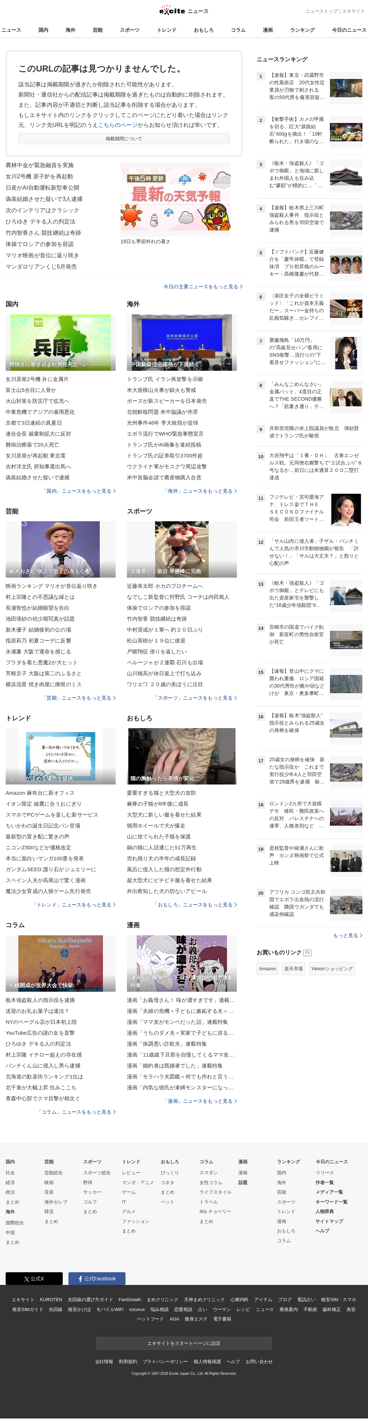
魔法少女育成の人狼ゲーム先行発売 (48, 891)
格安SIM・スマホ (338, 1299)
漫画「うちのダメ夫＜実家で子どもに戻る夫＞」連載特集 (182, 1033)
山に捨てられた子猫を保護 (159, 836)
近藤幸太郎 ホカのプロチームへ (165, 586)
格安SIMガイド (27, 1309)
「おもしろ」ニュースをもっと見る (195, 904)
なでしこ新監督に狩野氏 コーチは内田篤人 (178, 597)
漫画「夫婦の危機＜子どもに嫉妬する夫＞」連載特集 (182, 1011)
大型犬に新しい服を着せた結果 (164, 815)
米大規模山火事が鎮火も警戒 (161, 390)
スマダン (209, 1172)
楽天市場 (293, 968)
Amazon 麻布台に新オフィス (40, 793)
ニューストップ (322, 11)
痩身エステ (196, 1319)
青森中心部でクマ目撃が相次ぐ (43, 1098)
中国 (10, 1232)
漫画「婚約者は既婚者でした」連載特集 (175, 1066)
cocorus (137, 1309)
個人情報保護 (207, 1361)
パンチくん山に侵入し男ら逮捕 (43, 1066)
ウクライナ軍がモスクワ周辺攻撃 (167, 466)
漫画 (268, 30)
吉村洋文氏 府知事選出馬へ (38, 466)
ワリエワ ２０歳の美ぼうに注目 (165, 684)
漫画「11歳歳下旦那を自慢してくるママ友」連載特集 (182, 1055)
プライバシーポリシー (165, 1361)
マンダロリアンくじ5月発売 (41, 267)
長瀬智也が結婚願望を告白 (37, 608)
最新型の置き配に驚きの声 (37, 836)
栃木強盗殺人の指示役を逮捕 (40, 1000)
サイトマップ (329, 1221)
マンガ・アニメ (138, 1182)
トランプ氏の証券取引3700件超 (165, 455)
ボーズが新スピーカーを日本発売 (167, 401)
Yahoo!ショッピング (332, 968)
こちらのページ (118, 125)
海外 (70, 30)
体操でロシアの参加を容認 (40, 244)
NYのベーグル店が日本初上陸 (41, 1022)
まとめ (12, 1202)
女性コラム (211, 1182)
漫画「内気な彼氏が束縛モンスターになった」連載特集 (182, 1087)
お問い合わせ (259, 1361)
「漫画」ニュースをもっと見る (200, 1101)
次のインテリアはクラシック (43, 210)
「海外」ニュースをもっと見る (200, 491)
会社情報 (104, 1361)
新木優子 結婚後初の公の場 (38, 630)
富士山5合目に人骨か (31, 390)
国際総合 (15, 1222)
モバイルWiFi (109, 1309)
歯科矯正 (332, 1309)
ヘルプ (322, 1230)
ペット (167, 1202)
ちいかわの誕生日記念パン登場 (43, 826)
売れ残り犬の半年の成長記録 (161, 858)
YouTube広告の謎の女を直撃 (40, 1033)
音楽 (49, 1192)
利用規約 (128, 1361)
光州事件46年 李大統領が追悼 (162, 423)
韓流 (49, 1211)
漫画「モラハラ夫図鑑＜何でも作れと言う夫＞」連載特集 (182, 1076)
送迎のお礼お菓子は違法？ (37, 1011)
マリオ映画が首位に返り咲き (43, 255)
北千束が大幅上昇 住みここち (41, 1087)
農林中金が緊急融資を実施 (40, 165)
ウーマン (222, 1309)
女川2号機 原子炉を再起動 (39, 176)
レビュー (131, 1172)
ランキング (302, 30)
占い (202, 1309)
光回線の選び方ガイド (90, 1299)
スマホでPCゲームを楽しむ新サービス (52, 815)
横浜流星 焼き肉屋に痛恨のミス (44, 684)
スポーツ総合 (97, 1172)
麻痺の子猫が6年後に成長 (158, 804)
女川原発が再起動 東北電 (36, 455)
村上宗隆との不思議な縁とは (40, 597)
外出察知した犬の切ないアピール (167, 891)
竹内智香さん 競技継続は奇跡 (43, 233)
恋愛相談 (183, 1309)
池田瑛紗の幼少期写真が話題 (40, 619)
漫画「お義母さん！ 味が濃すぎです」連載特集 (182, 1000)
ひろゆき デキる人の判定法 (40, 221)
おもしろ (204, 30)
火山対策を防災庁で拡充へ (37, 401)
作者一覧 (324, 1182)
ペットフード (150, 1319)
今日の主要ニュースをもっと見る (203, 286)
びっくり (170, 1172)
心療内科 (240, 1299)
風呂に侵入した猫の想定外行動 (164, 869)
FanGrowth (130, 1299)
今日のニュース (349, 30)
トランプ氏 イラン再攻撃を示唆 (165, 379)
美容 (351, 1309)
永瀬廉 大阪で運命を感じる (38, 651)
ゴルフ (90, 1202)
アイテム (263, 1299)
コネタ (167, 1182)
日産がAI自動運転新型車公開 (42, 188)
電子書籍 (222, 1319)
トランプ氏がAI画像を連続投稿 (164, 445)
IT (124, 1202)
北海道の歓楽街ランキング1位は (44, 1076)
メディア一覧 (329, 1192)
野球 (87, 1182)
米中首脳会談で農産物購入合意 (164, 477)
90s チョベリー (215, 1211)
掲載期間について (124, 138)
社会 (10, 1172)
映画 (49, 1182)
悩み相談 (159, 1309)
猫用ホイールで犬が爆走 (156, 826)
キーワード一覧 (331, 1202)
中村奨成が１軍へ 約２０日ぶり (165, 630)
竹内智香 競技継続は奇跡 (157, 619)
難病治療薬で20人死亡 (33, 445)
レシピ (243, 1309)
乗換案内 (289, 1309)
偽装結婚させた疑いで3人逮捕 (44, 199)
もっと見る (347, 935)
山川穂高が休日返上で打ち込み (164, 673)
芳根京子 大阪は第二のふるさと (44, 673)
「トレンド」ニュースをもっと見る (74, 904)
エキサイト (353, 11)
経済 (10, 1182)
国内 (43, 30)
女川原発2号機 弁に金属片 (37, 379)
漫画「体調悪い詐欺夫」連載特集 (167, 1044)
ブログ (285, 1299)
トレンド (167, 30)
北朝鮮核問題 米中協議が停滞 (162, 412)
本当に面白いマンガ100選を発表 (45, 858)
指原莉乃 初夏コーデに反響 (38, 641)
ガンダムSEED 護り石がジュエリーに (51, 869)
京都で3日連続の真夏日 (34, 423)
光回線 (55, 1309)
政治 (10, 1192)
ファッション (135, 1221)
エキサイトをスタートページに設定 (184, 1343)
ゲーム (129, 1192)
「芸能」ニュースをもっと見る (79, 698)
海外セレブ (55, 1202)
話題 (242, 1182)
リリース (325, 1172)
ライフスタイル (216, 1192)
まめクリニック (162, 1299)
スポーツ (130, 30)
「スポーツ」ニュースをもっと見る (195, 698)
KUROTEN (51, 1299)
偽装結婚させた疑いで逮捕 (37, 477)
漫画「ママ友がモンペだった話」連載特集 (177, 1022)
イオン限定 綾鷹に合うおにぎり (44, 804)
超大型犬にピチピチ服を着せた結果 (169, 880)
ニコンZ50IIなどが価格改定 (38, 847)
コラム (238, 30)
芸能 (98, 30)
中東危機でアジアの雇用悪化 (40, 412)
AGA (174, 1319)
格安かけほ (79, 1309)
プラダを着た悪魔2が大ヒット (42, 662)
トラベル (209, 1202)
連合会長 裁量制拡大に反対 (38, 434)
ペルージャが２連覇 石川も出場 (165, 662)
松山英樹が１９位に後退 (156, 641)
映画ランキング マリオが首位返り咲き (52, 586)
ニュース (11, 30)
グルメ (129, 1211)
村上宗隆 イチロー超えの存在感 (44, 1055)
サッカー (92, 1192)
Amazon (267, 968)
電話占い (306, 1299)
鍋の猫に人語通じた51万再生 (162, 847)
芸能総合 (53, 1172)
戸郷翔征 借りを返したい (157, 651)
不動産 (310, 1309)
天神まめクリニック (204, 1299)
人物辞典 (324, 1211)
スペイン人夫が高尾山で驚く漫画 (46, 880)
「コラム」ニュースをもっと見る (76, 1112)
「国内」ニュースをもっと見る (79, 491)
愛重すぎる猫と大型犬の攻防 (161, 793)
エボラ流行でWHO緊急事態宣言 (165, 434)
